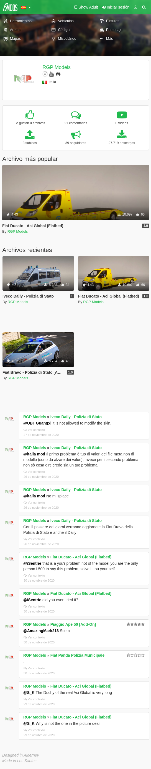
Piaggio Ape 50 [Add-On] (73, 624)
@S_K (29, 692)
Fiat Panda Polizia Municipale (77, 655)
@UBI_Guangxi (37, 423)
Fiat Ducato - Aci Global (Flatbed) (80, 557)
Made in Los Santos (19, 761)
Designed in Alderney (20, 755)
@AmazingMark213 (41, 631)
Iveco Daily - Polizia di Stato (76, 417)
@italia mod (34, 454)
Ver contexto (34, 429)
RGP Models (56, 67)
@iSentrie (32, 563)
